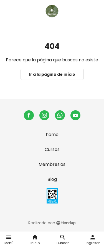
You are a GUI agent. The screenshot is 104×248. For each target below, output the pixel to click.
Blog (52, 179)
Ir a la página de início (52, 74)
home (52, 134)
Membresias (52, 164)
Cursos (52, 149)
